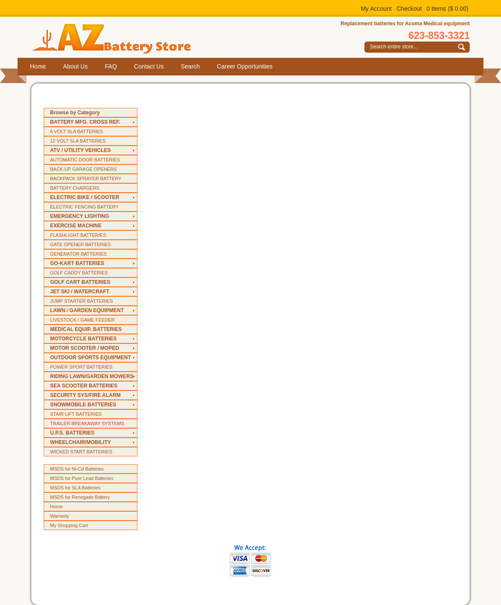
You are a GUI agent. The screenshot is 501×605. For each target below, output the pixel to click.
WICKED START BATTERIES (81, 451)
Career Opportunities (245, 66)
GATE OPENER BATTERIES (80, 244)
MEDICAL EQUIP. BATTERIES (86, 329)
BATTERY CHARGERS (74, 188)
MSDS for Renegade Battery (80, 497)
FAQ (111, 66)
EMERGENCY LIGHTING (79, 216)
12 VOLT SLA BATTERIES (78, 140)
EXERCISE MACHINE (75, 226)
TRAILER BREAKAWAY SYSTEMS (87, 423)
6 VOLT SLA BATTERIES (76, 131)
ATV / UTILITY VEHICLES (80, 150)
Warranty (59, 516)
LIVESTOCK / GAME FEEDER (82, 319)
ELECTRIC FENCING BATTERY (84, 206)
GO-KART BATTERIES (77, 263)
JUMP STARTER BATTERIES (81, 301)
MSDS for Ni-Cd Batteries (77, 468)
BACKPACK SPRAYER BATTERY (86, 178)
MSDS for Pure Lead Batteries (81, 478)
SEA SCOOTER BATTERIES (83, 386)
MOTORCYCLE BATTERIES (83, 339)
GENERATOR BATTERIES (78, 253)
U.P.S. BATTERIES (72, 433)
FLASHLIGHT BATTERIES (78, 235)
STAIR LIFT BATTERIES (75, 414)
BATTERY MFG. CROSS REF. (85, 122)
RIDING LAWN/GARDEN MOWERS (92, 376)
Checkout (409, 8)
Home (38, 66)
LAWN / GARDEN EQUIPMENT (87, 310)
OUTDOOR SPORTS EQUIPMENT (90, 358)
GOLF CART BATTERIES (80, 282)
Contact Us (149, 66)
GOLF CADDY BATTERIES (79, 272)
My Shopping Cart (69, 525)
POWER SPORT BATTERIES (81, 367)
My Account (376, 8)
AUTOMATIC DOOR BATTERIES (85, 159)
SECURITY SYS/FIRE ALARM (85, 395)
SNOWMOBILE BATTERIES (83, 405)
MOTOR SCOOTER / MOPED (84, 348)
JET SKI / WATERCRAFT (79, 292)
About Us (75, 66)
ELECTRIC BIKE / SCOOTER (84, 197)
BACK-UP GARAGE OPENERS (83, 169)
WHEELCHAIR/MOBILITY (80, 442)
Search (190, 66)
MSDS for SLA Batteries (75, 487)
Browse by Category (75, 113)
